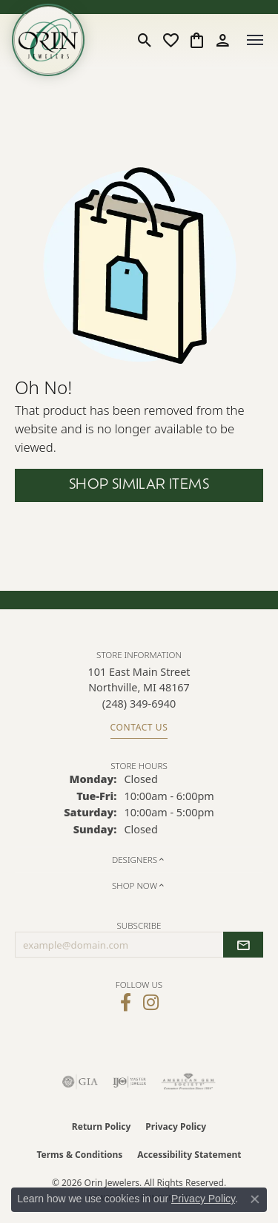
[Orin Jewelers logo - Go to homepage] (48, 40)
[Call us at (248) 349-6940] (139, 704)
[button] (145, 40)
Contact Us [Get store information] (139, 727)
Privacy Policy (175, 1126)
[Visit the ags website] (188, 1082)
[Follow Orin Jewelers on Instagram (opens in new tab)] (151, 1003)
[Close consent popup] (255, 1199)
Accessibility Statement (189, 1154)
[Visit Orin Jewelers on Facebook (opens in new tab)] (125, 1003)
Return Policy (101, 1126)
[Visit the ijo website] (129, 1082)
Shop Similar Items (139, 485)
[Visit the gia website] (80, 1082)
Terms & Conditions (79, 1154)
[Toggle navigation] (255, 40)
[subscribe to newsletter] (243, 945)
